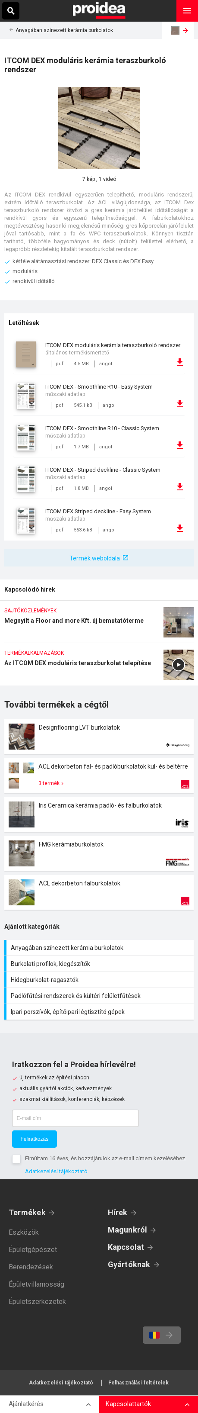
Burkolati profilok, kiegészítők (100, 964)
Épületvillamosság (36, 1284)
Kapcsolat (126, 1247)
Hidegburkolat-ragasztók (100, 980)
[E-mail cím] (75, 1118)
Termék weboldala (94, 558)
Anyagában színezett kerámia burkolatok (64, 30)
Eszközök (24, 1232)
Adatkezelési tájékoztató (56, 1171)
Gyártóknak (129, 1264)
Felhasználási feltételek (138, 1383)
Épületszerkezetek (37, 1301)
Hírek (118, 1212)
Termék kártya (99, 736)
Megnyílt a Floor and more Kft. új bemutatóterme (99, 625)
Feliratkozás (35, 1139)
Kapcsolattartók (128, 1404)
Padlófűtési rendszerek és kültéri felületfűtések (100, 996)
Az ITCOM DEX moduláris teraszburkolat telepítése (99, 668)
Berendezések (31, 1267)
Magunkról (128, 1229)
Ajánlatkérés (26, 1404)
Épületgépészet (33, 1250)
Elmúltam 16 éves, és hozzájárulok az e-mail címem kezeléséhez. (105, 1158)
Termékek (27, 1212)
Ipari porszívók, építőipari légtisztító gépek (100, 1012)
